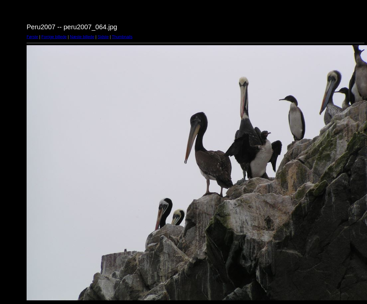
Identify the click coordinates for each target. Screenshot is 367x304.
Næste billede (82, 37)
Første (32, 37)
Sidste (102, 37)
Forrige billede (53, 37)
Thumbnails (122, 37)
